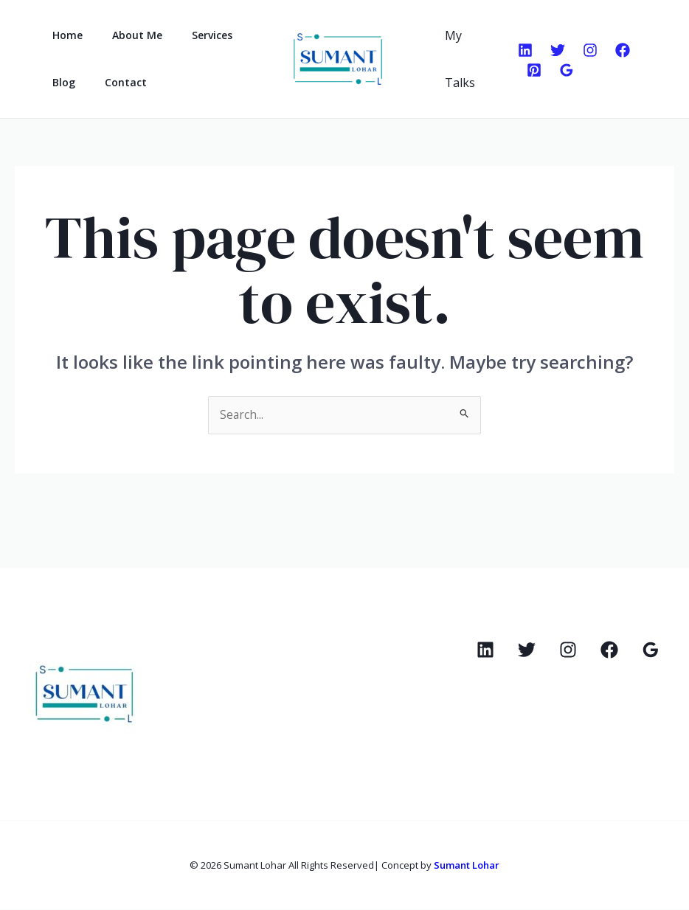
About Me (124, 35)
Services (190, 35)
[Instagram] (587, 50)
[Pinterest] (531, 70)
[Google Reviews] (563, 70)
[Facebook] (619, 50)
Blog (59, 82)
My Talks (457, 59)
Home (63, 35)
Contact (112, 82)
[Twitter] (554, 50)
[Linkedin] (522, 50)
